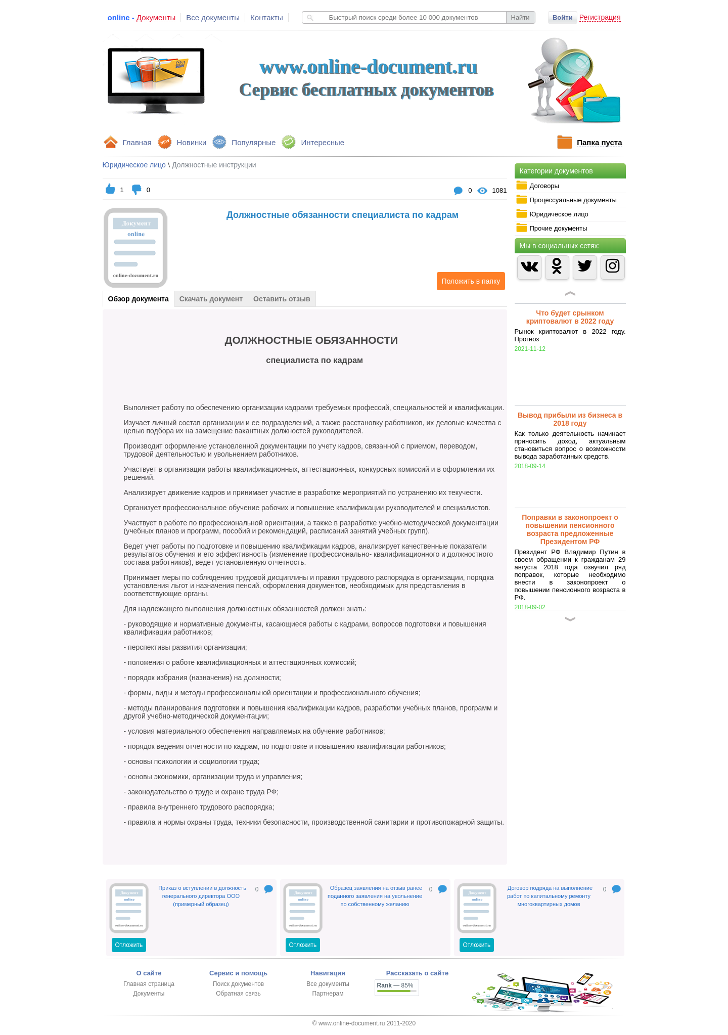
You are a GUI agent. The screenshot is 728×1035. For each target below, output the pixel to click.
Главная (137, 142)
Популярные (254, 142)
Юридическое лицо (552, 214)
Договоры (537, 185)
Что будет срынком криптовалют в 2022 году (570, 317)
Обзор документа (138, 299)
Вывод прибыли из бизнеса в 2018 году (570, 419)
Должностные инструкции (214, 165)
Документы (149, 993)
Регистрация (600, 17)
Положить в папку (468, 281)
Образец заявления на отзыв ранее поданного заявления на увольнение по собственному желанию (375, 896)
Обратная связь (238, 993)
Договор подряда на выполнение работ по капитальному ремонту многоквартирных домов (550, 896)
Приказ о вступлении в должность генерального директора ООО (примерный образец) (202, 896)
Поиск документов (238, 983)
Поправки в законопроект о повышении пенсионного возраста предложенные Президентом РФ (570, 529)
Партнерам (327, 993)
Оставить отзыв (281, 299)
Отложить (129, 945)
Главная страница (148, 983)
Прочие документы (551, 228)
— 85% (395, 985)
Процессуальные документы (566, 200)
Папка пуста (599, 142)
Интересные (322, 142)
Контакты (266, 17)
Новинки (192, 142)
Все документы (213, 17)
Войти (563, 17)
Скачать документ (211, 299)
